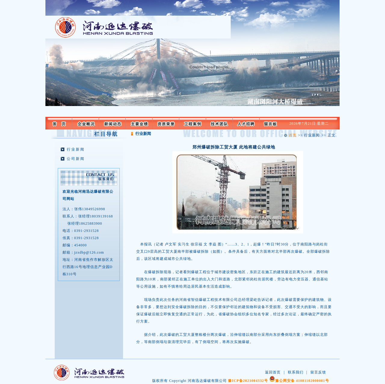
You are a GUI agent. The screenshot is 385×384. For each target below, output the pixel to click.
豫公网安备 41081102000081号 (302, 381)
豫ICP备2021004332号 (248, 381)
